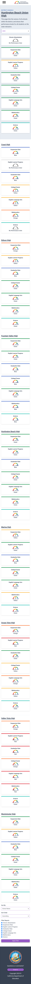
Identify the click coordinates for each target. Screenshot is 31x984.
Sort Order (4, 912)
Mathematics (7, 935)
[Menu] (4, 2)
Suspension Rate (8, 925)
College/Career (7, 931)
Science (5, 937)
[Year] (15, 31)
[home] (17, 2)
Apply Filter (15, 941)
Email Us (15, 969)
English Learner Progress (10, 927)
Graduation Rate (7, 929)
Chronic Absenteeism (9, 923)
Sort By (3, 905)
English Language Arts (9, 933)
